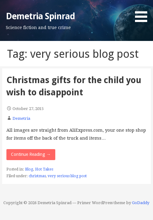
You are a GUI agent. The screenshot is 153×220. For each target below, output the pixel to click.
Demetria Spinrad (40, 16)
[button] (143, 12)
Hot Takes (44, 169)
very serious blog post (67, 176)
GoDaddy (140, 202)
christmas (37, 176)
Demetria (21, 118)
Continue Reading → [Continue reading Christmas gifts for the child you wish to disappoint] (31, 154)
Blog (29, 169)
